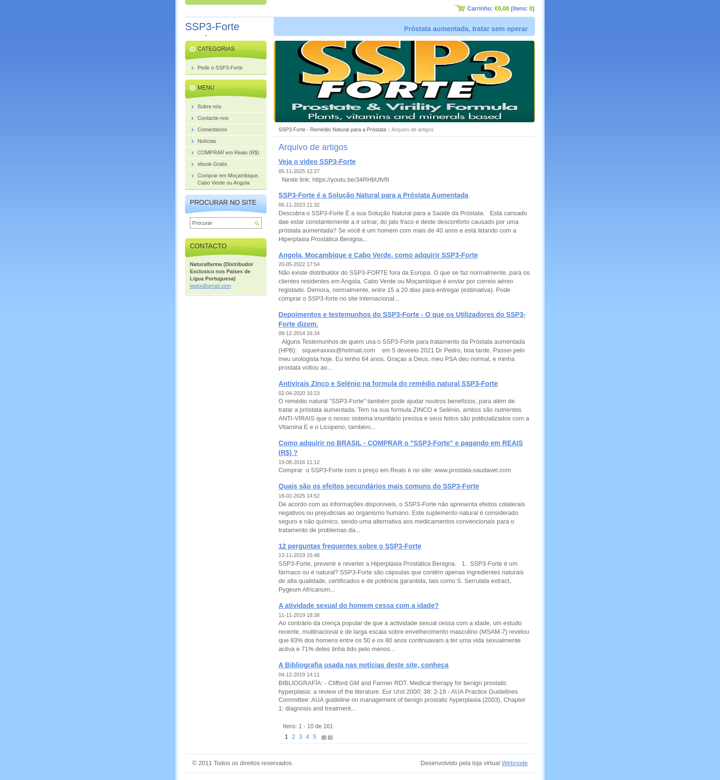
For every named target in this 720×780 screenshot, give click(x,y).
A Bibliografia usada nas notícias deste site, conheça (364, 665)
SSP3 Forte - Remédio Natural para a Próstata (332, 129)
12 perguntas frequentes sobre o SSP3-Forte (350, 546)
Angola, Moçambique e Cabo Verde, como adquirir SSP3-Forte (378, 255)
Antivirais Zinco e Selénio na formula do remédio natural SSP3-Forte (388, 383)
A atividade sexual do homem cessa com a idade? (359, 605)
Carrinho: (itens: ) (500, 8)
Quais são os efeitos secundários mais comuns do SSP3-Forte (379, 486)
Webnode (514, 763)
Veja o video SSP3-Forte (317, 161)
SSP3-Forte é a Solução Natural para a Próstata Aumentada (373, 195)
